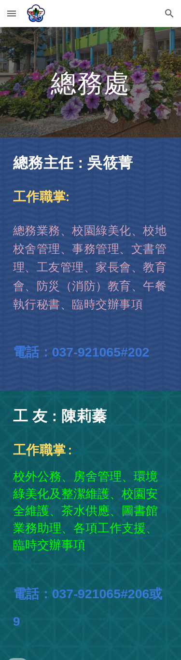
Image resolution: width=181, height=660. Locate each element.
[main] (90, 82)
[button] (11, 13)
